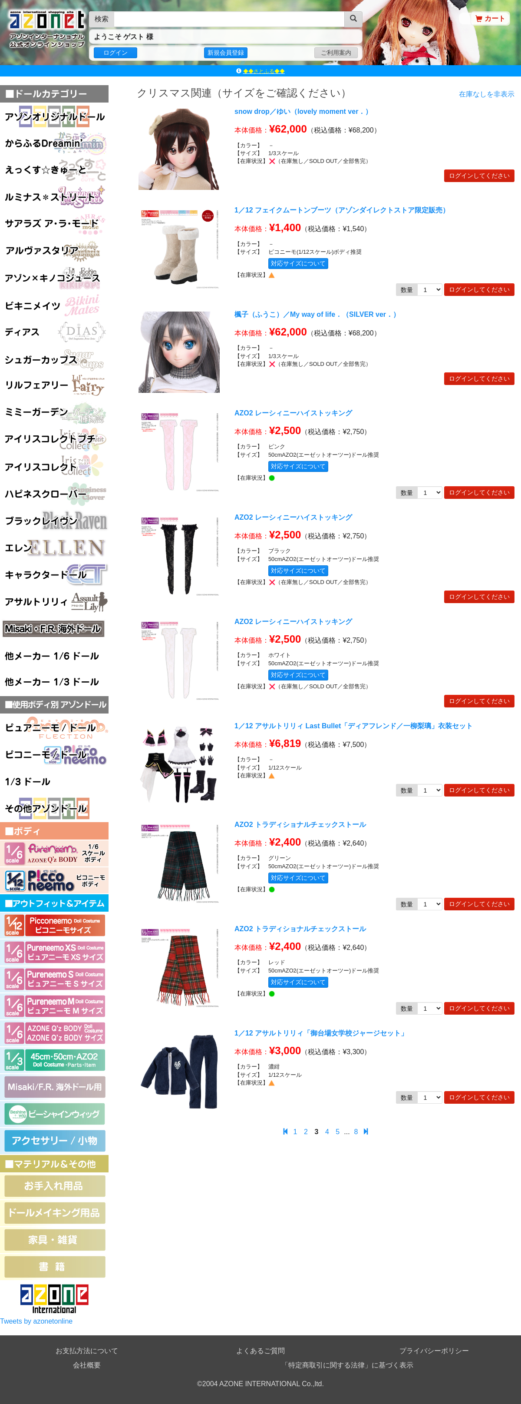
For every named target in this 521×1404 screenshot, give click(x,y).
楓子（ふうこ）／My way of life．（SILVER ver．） (317, 314)
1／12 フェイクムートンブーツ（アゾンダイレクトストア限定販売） (341, 210)
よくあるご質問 (260, 1350)
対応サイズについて (298, 263)
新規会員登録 (226, 52)
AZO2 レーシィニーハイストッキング (293, 413)
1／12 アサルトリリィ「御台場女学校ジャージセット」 (321, 1033)
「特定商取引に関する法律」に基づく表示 (347, 1365)
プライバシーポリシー (434, 1350)
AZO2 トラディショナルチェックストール (300, 824)
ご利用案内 (336, 52)
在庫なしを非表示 (486, 94)
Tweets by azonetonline (36, 1321)
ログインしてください (479, 175)
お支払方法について (87, 1350)
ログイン (115, 52)
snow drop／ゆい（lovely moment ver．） (303, 111)
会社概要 (87, 1365)
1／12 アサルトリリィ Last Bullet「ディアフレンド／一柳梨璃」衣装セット (353, 726)
